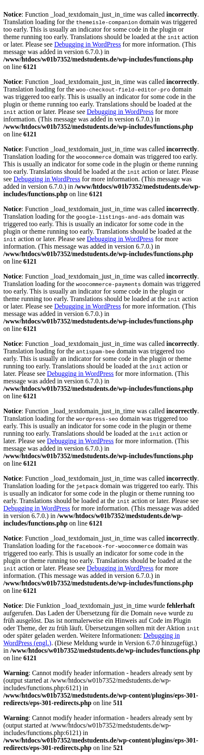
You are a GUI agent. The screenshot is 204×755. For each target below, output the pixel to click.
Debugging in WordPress (87, 44)
